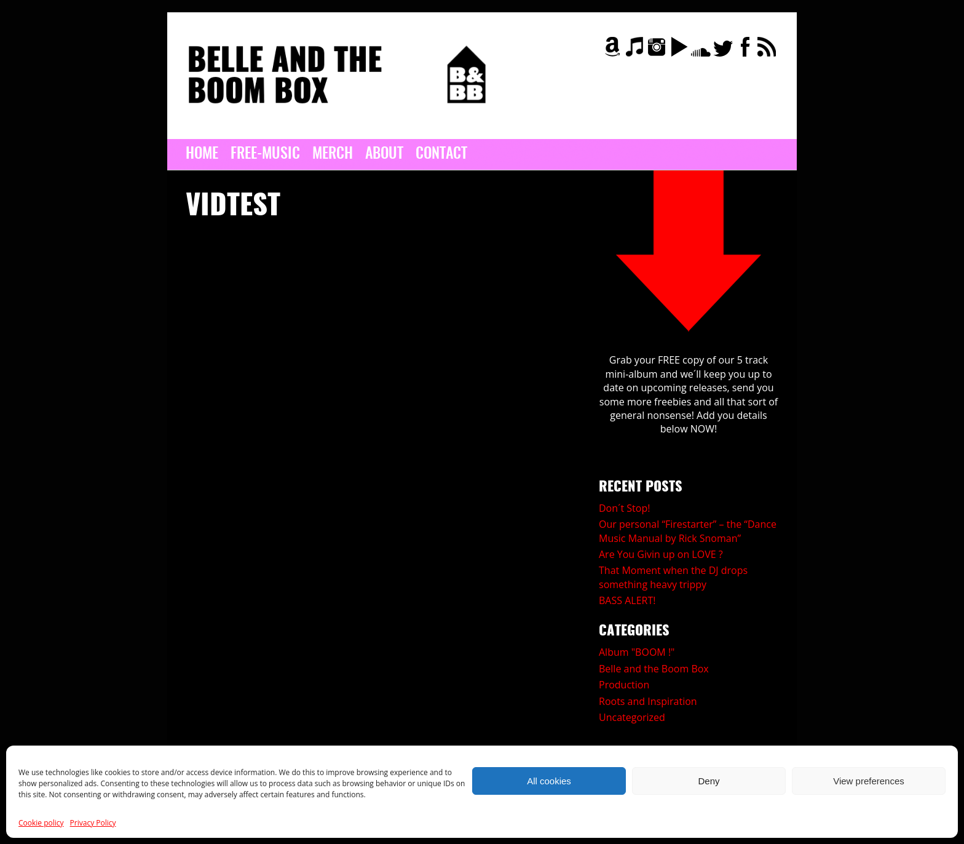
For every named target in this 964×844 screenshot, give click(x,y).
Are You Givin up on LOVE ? (661, 554)
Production (624, 684)
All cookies (549, 781)
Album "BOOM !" (636, 652)
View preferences (868, 781)
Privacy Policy (93, 823)
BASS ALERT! (627, 600)
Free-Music (265, 154)
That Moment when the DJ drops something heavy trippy (673, 577)
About (384, 154)
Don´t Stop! (624, 508)
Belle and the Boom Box (654, 668)
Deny (708, 781)
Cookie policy (41, 823)
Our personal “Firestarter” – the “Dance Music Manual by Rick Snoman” (687, 530)
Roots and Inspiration (648, 701)
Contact (441, 154)
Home (202, 154)
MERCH (332, 154)
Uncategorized (632, 717)
